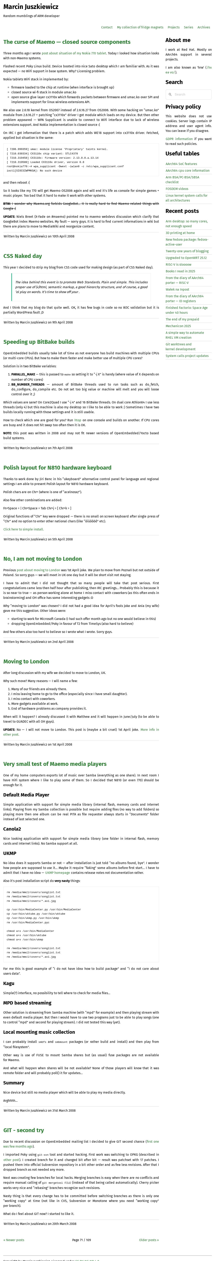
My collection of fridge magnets (140, 27)
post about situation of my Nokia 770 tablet (74, 53)
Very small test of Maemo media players (55, 762)
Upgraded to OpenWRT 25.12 (186, 258)
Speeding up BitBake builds (39, 340)
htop (77, 418)
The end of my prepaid (182, 319)
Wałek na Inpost (177, 289)
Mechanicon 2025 (178, 326)
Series (188, 27)
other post (11, 1154)
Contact (107, 27)
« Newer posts (13, 1234)
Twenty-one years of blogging (187, 251)
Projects (174, 27)
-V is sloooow (178, 264)
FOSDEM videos (177, 189)
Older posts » (149, 1234)
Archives (204, 27)
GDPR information (179, 139)
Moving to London (26, 659)
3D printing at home (180, 233)
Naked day (22, 254)
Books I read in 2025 (180, 271)
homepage (57, 871)
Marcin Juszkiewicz (30, 7)
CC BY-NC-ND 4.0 (87, 1255)
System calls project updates (187, 356)
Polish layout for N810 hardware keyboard (57, 466)
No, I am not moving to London (42, 557)
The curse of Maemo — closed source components (67, 42)
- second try (23, 1125)
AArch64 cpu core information (188, 170)
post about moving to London (38, 568)
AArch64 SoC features (181, 164)
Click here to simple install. (23, 528)
